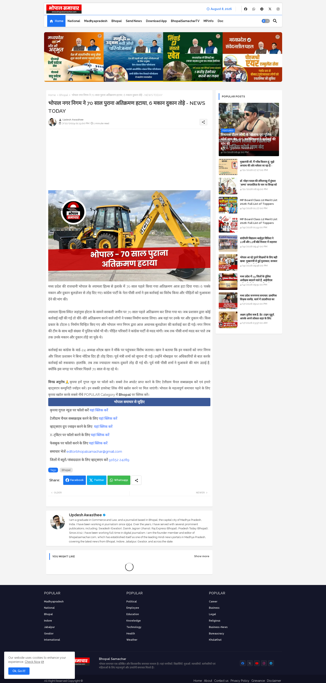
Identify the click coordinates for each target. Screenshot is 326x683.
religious (214, 620)
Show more (201, 556)
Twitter (99, 480)
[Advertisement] (129, 161)
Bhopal (116, 21)
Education (132, 614)
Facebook (77, 480)
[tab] (56, 21)
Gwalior (48, 633)
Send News (134, 21)
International (52, 639)
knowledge (133, 620)
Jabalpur (49, 627)
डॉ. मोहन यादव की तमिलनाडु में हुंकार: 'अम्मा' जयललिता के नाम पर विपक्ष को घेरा (258, 184)
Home (59, 21)
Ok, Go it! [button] (18, 671)
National (74, 21)
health (130, 633)
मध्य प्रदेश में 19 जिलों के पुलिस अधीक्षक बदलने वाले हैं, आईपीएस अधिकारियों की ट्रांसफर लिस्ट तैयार (256, 280)
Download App (156, 21)
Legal (212, 614)
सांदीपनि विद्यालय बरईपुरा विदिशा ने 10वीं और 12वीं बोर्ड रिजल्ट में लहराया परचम (258, 242)
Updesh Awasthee (85, 515)
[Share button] (136, 480)
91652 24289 (119, 460)
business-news (218, 627)
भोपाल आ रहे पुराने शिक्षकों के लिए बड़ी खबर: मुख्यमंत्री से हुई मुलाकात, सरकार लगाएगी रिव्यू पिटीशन (258, 261)
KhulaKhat (215, 639)
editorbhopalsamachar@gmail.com (94, 451)
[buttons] (245, 9)
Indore (48, 620)
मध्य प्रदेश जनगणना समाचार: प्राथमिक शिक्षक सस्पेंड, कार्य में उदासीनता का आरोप (258, 299)
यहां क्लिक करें (99, 410)
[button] (266, 21)
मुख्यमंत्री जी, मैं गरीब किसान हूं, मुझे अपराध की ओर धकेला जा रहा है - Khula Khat (257, 165)
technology (133, 627)
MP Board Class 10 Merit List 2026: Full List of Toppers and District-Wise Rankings (258, 204)
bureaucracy (216, 633)
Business (214, 607)
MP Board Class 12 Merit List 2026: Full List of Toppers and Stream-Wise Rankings (258, 223)
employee (132, 607)
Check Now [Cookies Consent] (32, 661)
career (213, 601)
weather (131, 639)
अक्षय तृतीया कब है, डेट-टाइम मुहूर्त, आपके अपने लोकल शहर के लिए (257, 316)
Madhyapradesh (95, 21)
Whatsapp (121, 480)
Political (131, 601)
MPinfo (209, 21)
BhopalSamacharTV (185, 21)
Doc (220, 21)
